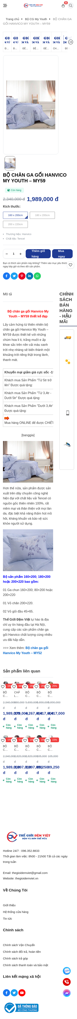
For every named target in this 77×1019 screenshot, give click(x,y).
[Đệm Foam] (46, 42)
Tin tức (7, 918)
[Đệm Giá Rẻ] (7, 42)
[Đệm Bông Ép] (25, 42)
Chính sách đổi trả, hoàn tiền (22, 951)
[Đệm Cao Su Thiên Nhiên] (35, 42)
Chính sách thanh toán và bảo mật (25, 965)
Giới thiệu (9, 905)
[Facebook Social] (6, 992)
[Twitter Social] (14, 992)
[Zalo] (66, 971)
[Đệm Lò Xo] (15, 42)
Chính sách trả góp (15, 958)
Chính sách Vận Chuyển (19, 945)
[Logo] (33, 5)
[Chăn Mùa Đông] (56, 42)
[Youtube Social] (21, 992)
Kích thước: (12, 206)
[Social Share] (6, 276)
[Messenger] (66, 993)
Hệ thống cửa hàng (15, 912)
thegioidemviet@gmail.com (30, 872)
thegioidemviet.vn (26, 878)
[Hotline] (66, 982)
